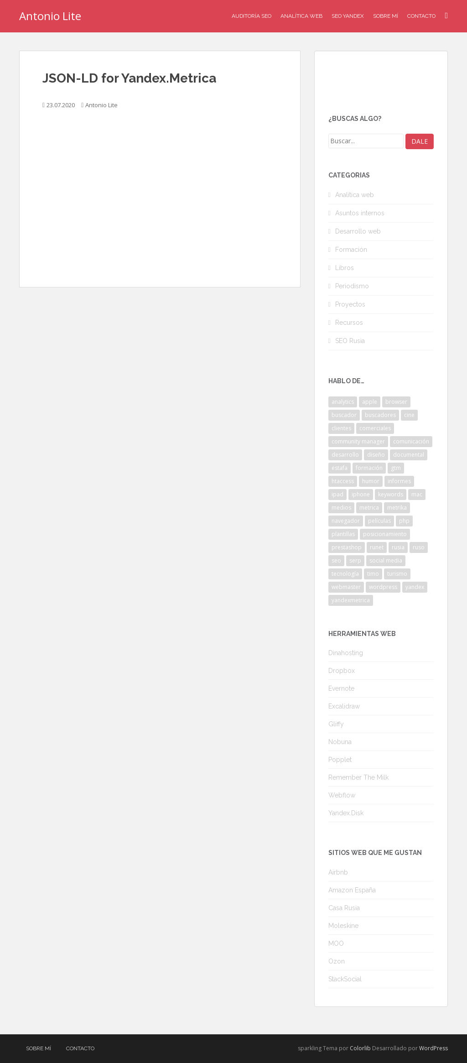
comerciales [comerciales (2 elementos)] (375, 428)
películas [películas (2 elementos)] (379, 521)
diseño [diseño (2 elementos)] (376, 455)
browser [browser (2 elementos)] (396, 402)
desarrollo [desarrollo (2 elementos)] (345, 455)
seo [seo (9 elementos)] (336, 560)
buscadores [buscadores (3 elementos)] (380, 415)
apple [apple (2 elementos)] (369, 402)
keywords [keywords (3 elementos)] (390, 494)
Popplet (340, 759)
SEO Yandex (348, 16)
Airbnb (338, 872)
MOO (336, 943)
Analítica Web (301, 16)
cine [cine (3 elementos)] (409, 415)
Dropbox (341, 670)
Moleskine (343, 925)
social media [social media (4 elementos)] (385, 560)
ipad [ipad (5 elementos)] (337, 494)
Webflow (341, 795)
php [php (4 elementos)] (404, 521)
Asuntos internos (359, 213)
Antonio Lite (50, 15)
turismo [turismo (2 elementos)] (397, 574)
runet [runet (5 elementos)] (377, 547)
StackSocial (345, 979)
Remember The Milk (358, 777)
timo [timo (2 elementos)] (373, 574)
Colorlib (360, 1048)
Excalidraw (344, 706)
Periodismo (352, 286)
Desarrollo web (358, 231)
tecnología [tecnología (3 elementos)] (345, 574)
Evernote (341, 688)
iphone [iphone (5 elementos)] (361, 494)
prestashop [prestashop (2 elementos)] (347, 547)
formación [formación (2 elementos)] (369, 468)
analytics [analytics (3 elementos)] (343, 402)
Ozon (336, 961)
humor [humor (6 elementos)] (370, 481)
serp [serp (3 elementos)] (355, 560)
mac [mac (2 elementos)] (416, 494)
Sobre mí (385, 16)
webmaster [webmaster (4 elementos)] (346, 587)
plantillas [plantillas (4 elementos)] (343, 534)
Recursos (349, 322)
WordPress (433, 1048)
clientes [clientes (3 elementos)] (341, 428)
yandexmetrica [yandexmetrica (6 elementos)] (351, 600)
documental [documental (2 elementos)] (408, 455)
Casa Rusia (344, 908)
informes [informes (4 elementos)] (399, 481)
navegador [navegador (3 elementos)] (346, 521)
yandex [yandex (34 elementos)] (414, 587)
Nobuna (340, 741)
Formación (351, 249)
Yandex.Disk (345, 813)
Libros (344, 267)
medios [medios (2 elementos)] (341, 507)
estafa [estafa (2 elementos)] (340, 468)
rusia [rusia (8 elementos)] (398, 547)
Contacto (421, 16)
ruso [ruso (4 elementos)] (419, 547)
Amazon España (352, 890)
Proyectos (350, 304)
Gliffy (336, 724)
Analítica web (354, 194)
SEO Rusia (350, 340)
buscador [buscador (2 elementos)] (344, 415)
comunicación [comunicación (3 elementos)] (411, 441)
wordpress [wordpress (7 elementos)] (383, 587)
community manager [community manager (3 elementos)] (358, 441)
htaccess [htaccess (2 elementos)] (343, 481)
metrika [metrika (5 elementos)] (397, 507)
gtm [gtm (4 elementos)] (396, 468)
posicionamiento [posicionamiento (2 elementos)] (385, 534)
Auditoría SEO (251, 16)
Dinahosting (345, 653)
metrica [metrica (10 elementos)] (369, 507)
